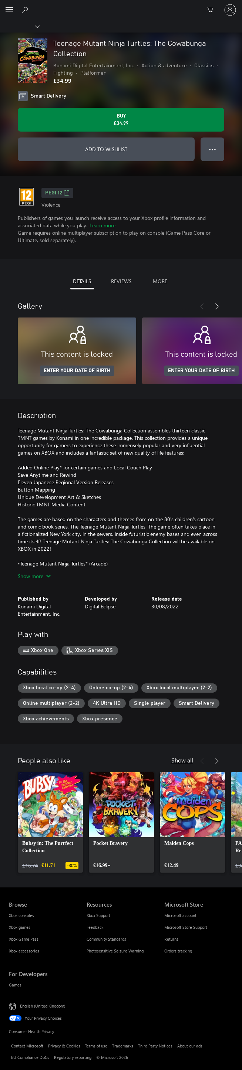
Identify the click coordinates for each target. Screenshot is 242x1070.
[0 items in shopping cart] (212, 10)
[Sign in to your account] (230, 10)
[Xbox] (19, 26)
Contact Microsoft (27, 1045)
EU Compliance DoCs (30, 1057)
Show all (182, 760)
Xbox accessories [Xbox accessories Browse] (24, 950)
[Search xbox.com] (26, 10)
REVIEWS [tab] (121, 281)
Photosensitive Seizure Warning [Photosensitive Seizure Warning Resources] (115, 950)
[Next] (216, 306)
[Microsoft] (120, 5)
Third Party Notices (155, 1045)
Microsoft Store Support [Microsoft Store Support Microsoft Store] (185, 927)
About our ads (189, 1045)
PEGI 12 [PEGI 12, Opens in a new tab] (57, 193)
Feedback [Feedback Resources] (95, 927)
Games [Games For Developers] (15, 984)
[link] (50, 822)
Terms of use (96, 1045)
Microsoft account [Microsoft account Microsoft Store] (180, 915)
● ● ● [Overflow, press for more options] (212, 149)
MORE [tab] (160, 281)
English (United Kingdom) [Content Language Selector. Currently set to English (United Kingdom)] (42, 1005)
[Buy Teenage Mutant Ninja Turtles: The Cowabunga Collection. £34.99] (121, 120)
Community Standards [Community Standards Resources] (106, 939)
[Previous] (202, 306)
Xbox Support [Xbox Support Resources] (98, 915)
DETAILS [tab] (82, 281)
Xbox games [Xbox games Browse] (19, 927)
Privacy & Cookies (64, 1045)
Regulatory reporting (72, 1057)
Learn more (102, 225)
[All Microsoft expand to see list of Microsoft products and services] (9, 10)
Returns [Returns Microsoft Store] (171, 939)
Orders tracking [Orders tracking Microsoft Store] (178, 950)
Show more (34, 576)
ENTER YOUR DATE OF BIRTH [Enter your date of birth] (77, 370)
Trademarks (122, 1045)
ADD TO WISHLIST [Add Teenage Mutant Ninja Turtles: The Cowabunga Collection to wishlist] (106, 149)
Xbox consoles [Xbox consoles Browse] (21, 915)
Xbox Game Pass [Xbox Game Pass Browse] (23, 939)
